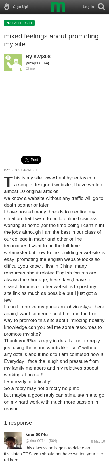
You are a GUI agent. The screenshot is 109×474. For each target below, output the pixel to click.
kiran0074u (37, 434)
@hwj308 (33, 63)
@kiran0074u (37, 441)
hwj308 (42, 56)
